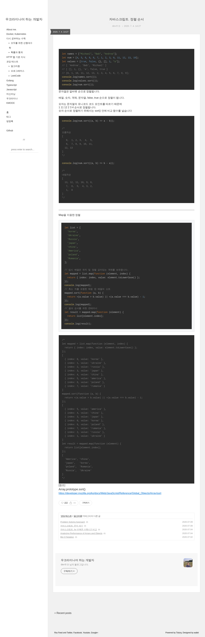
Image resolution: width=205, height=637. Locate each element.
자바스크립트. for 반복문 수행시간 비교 (78, 529)
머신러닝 (10, 94)
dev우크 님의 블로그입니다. (75, 564)
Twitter (69, 633)
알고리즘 (15, 66)
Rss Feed (58, 633)
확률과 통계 (16, 52)
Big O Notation (67, 537)
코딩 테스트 (12, 61)
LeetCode (15, 75)
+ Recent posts (62, 613)
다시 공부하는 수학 (16, 38)
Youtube (86, 633)
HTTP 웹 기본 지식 (15, 57)
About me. (11, 29)
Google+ (94, 633)
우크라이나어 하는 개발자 (23, 19)
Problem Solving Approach (72, 522)
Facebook (77, 633)
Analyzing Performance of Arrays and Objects (81, 533)
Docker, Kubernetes (16, 34)
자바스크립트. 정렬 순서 (126, 19)
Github (9, 130)
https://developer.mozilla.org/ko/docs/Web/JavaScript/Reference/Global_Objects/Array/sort (110, 493)
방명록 (9, 121)
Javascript (11, 89)
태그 (8, 116)
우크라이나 (12, 98)
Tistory (179, 633)
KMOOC (10, 103)
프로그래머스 (17, 71)
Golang (10, 80)
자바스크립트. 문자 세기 (71, 526)
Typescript (11, 85)
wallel (196, 633)
